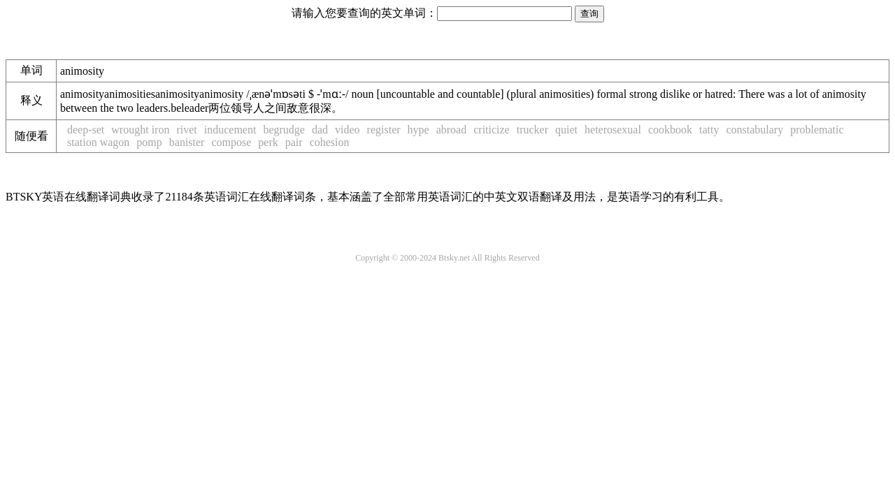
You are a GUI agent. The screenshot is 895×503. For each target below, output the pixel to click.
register (384, 130)
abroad (451, 130)
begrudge (284, 130)
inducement (230, 130)
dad (320, 130)
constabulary (754, 130)
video (347, 130)
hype (418, 130)
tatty (709, 130)
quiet (566, 130)
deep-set (85, 130)
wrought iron (140, 130)
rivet (186, 130)
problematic (816, 130)
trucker (532, 130)
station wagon (98, 142)
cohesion (330, 142)
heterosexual (613, 130)
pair (294, 142)
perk (268, 142)
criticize (491, 130)
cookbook (670, 130)
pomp (149, 142)
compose (231, 142)
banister (187, 142)
